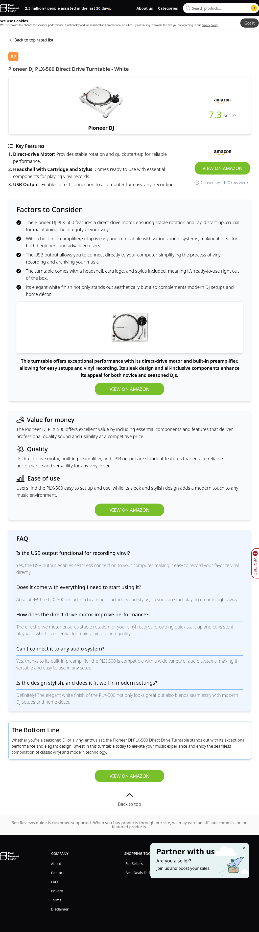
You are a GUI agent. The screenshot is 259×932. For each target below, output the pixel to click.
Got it (249, 23)
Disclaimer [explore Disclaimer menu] (59, 909)
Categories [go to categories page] (168, 8)
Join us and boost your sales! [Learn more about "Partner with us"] (183, 868)
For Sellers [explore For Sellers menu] (134, 863)
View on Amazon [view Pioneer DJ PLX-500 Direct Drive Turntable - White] (223, 168)
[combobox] (221, 8)
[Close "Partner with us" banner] (244, 848)
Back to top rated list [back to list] (31, 40)
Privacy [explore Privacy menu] (57, 890)
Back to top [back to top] (129, 799)
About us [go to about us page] (144, 8)
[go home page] (10, 8)
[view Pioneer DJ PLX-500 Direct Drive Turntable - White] (101, 105)
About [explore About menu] (56, 863)
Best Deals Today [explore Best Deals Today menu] (139, 872)
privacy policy (210, 25)
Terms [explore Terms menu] (56, 900)
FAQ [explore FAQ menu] (54, 881)
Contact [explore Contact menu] (57, 872)
